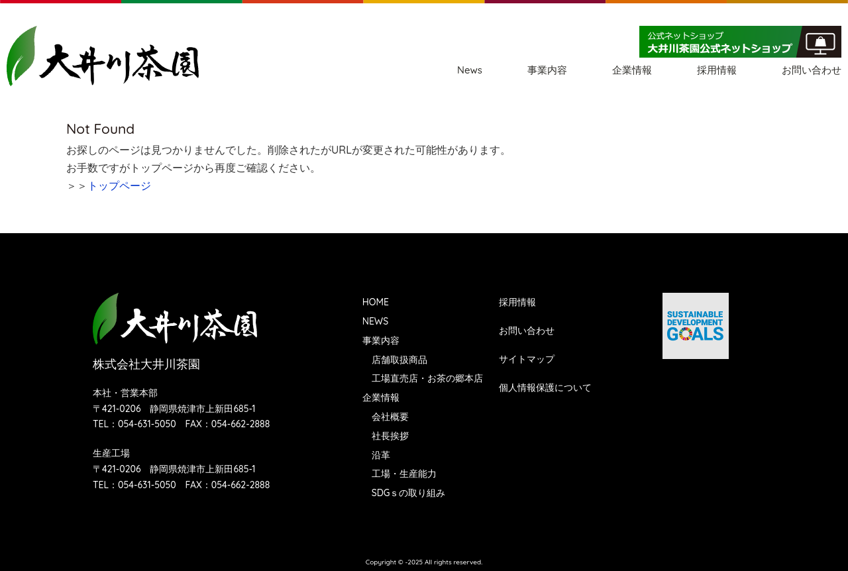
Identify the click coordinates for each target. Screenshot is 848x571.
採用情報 (717, 70)
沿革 (381, 455)
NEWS (375, 321)
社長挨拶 (390, 436)
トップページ (119, 185)
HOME (375, 302)
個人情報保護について (545, 387)
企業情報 (632, 70)
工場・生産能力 (404, 474)
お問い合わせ (811, 70)
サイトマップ (527, 359)
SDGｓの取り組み (409, 493)
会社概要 (390, 417)
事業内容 (547, 70)
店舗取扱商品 (399, 360)
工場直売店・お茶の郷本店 (427, 378)
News (469, 70)
